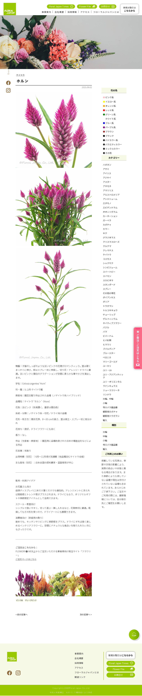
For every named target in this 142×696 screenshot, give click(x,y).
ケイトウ (20, 75)
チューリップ (109, 314)
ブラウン (108, 131)
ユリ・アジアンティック (113, 376)
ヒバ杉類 (107, 340)
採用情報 (72, 12)
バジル (106, 327)
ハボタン (107, 164)
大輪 (105, 431)
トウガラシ (108, 305)
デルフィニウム (110, 318)
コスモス (107, 258)
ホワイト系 (109, 118)
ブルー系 (108, 123)
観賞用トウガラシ (111, 415)
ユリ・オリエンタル (112, 381)
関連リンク (80, 677)
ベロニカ (107, 357)
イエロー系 (109, 101)
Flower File (85, 6)
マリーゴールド (110, 361)
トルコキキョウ (110, 310)
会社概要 (59, 12)
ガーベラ (107, 220)
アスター (107, 181)
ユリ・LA (107, 370)
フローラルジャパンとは (106, 12)
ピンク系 (19, 600)
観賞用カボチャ (110, 411)
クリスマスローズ (111, 241)
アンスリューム (110, 198)
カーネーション (110, 216)
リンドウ (107, 394)
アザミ (106, 169)
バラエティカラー (112, 144)
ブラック (108, 135)
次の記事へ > (85, 614)
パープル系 (109, 127)
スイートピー (109, 271)
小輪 (105, 403)
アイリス (107, 173)
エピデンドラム (110, 207)
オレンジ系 (109, 105)
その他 (107, 152)
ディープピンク (30, 600)
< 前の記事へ (22, 614)
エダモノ (107, 203)
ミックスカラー (111, 148)
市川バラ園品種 (110, 407)
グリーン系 (109, 114)
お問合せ (105, 6)
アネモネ (107, 186)
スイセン (107, 276)
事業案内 (46, 12)
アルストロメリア (111, 194)
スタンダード (109, 284)
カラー (106, 228)
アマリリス (108, 190)
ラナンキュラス (110, 385)
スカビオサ (108, 280)
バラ (105, 331)
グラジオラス (109, 237)
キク (105, 233)
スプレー (107, 288)
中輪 (105, 436)
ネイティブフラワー (112, 323)
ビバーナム (108, 335)
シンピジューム (110, 267)
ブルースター (109, 353)
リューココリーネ (111, 390)
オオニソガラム (110, 211)
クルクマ (107, 246)
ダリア (106, 301)
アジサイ (107, 177)
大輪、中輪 (108, 398)
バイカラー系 (110, 140)
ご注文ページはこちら (27, 559)
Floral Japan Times (59, 6)
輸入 (105, 420)
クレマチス (108, 250)
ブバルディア (109, 348)
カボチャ (107, 224)
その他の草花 (109, 293)
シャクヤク (108, 263)
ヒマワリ (107, 344)
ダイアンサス (109, 297)
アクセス (85, 12)
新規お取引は (130, 9)
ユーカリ (107, 365)
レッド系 (108, 110)
